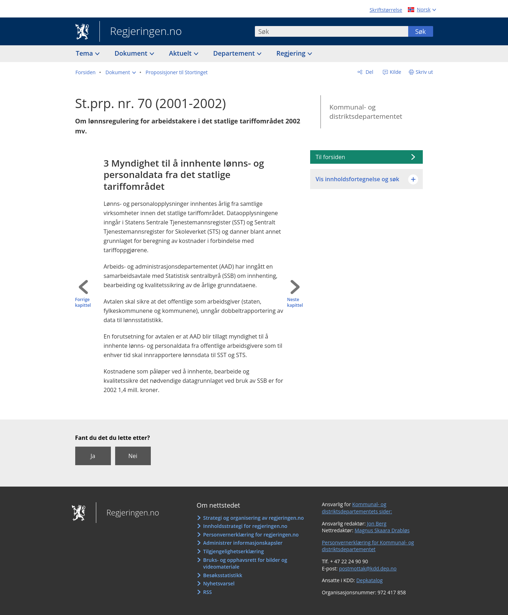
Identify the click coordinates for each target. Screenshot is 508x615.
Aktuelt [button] (181, 53)
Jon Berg (376, 523)
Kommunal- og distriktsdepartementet (365, 111)
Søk (420, 31)
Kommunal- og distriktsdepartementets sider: (357, 508)
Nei (132, 456)
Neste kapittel (295, 303)
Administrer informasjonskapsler (243, 542)
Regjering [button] (291, 53)
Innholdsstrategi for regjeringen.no (245, 526)
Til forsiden (330, 157)
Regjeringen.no (140, 32)
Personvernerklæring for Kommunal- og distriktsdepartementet (368, 546)
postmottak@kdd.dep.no (368, 568)
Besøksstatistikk (222, 575)
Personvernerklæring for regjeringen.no (251, 534)
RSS (207, 592)
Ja (93, 456)
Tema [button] (85, 53)
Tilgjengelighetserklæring (233, 551)
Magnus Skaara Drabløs (382, 530)
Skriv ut (424, 71)
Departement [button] (234, 53)
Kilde (395, 71)
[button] (121, 72)
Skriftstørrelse (386, 9)
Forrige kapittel (83, 303)
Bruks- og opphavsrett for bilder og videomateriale (245, 563)
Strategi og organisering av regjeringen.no (253, 517)
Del (368, 71)
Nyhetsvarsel (219, 583)
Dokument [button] (131, 53)
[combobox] (331, 31)
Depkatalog (369, 580)
